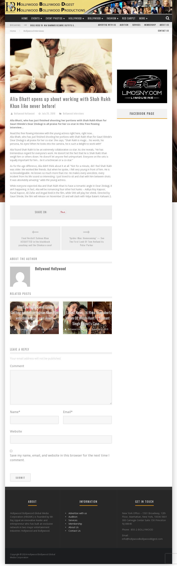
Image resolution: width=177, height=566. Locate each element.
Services (136, 25)
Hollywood (75, 18)
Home (25, 18)
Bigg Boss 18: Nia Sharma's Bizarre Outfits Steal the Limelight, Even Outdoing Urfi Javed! (74, 25)
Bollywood (94, 18)
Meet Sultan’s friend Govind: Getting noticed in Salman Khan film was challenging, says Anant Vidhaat (34, 315)
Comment (17, 366)
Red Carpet (129, 18)
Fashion (111, 18)
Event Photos (54, 18)
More (142, 18)
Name (15, 414)
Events (35, 18)
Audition (124, 25)
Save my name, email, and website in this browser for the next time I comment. (59, 459)
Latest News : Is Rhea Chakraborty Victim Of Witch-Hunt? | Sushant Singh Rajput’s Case (88, 318)
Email (68, 414)
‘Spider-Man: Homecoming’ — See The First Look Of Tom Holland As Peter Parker (86, 241)
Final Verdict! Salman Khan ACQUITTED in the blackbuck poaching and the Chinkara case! (35, 241)
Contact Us (163, 31)
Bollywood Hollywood (24, 113)
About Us (164, 25)
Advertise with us (107, 25)
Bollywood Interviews (73, 113)
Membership (150, 25)
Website (16, 433)
